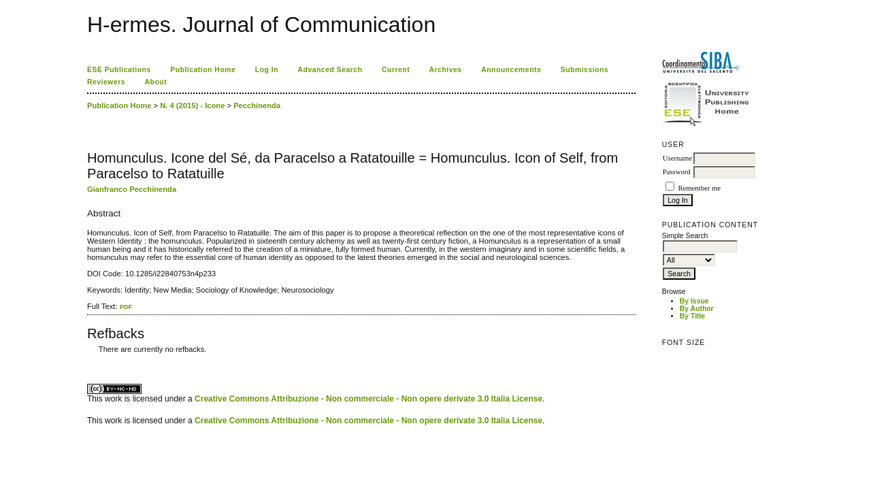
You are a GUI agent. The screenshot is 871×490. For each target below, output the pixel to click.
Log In (266, 70)
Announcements (511, 70)
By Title (692, 316)
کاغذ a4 (88, 359)
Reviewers (106, 82)
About (156, 82)
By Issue (694, 301)
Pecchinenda (256, 105)
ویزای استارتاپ (90, 359)
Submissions (584, 70)
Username (677, 158)
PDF (126, 306)
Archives (445, 70)
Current (396, 70)
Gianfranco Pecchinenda (131, 189)
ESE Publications (119, 70)
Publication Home (202, 70)
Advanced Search (330, 70)
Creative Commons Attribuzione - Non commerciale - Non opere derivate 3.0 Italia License (368, 399)
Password (677, 172)
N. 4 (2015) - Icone (192, 105)
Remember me (699, 188)
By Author (697, 308)
